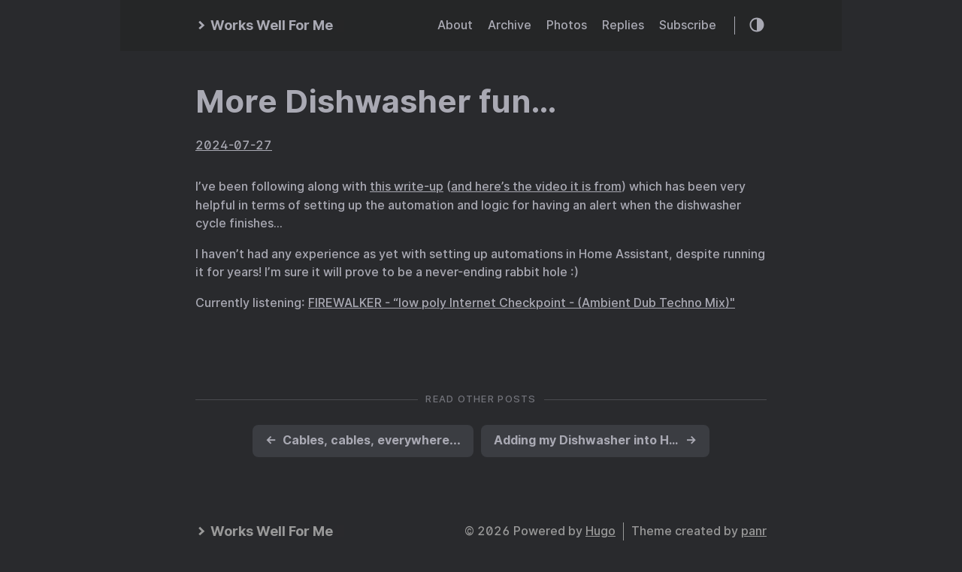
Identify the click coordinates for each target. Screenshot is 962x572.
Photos (566, 25)
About (455, 25)
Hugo (600, 531)
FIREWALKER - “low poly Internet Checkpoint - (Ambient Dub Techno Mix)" (521, 303)
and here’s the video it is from (536, 186)
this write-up (406, 186)
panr (754, 531)
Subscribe (687, 25)
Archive (509, 25)
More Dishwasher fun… (376, 101)
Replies (623, 25)
